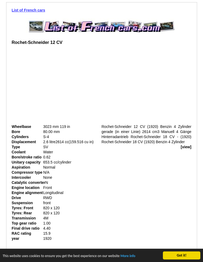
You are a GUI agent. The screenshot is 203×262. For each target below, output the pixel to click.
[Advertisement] (57, 86)
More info (127, 256)
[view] (186, 147)
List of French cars (28, 10)
